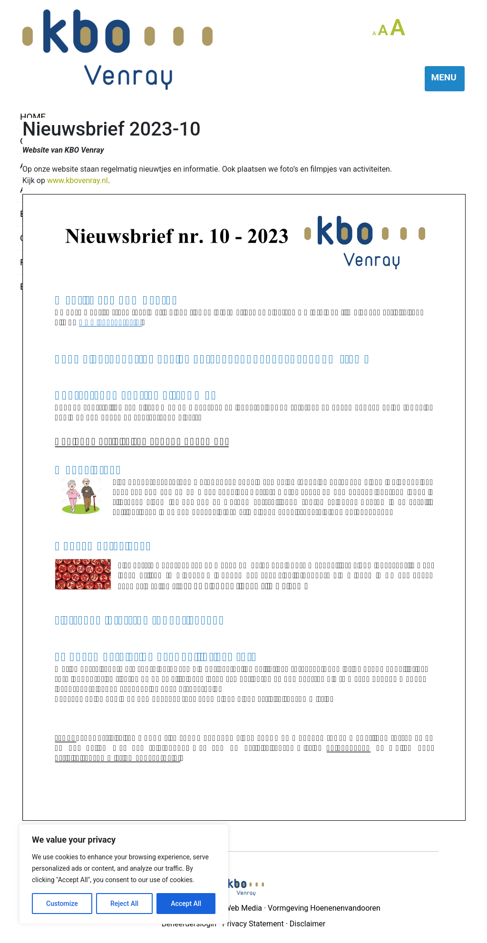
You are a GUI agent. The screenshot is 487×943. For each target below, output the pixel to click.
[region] (123, 874)
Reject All (124, 903)
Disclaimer (307, 923)
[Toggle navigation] (445, 78)
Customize (62, 903)
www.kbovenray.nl (77, 180)
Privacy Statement (252, 923)
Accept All (186, 903)
